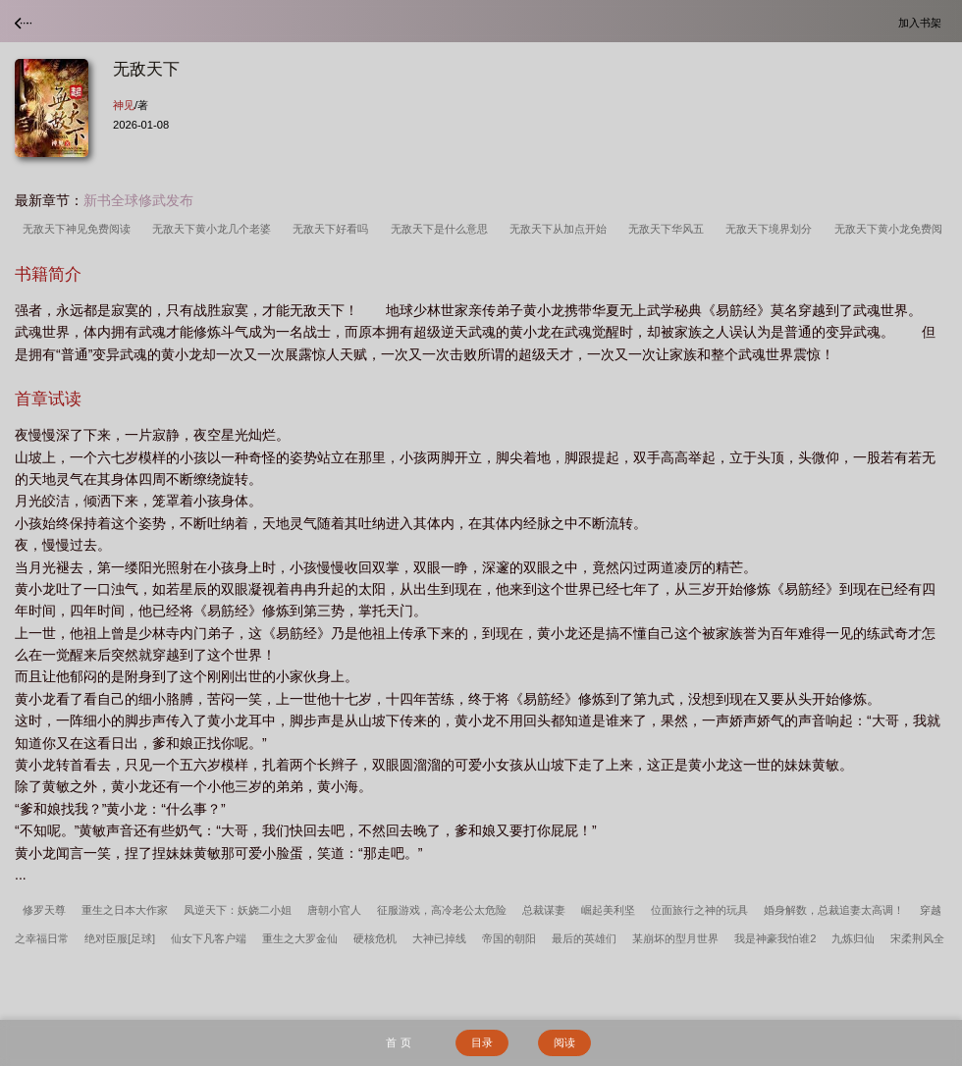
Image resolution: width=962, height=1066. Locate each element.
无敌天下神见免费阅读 (79, 229)
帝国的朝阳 (509, 938)
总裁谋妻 (543, 910)
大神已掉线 (439, 938)
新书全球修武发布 (138, 200)
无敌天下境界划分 (771, 229)
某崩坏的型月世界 (675, 938)
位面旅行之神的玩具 (699, 910)
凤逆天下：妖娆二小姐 (238, 910)
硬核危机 (375, 938)
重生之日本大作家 (124, 910)
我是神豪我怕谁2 (775, 938)
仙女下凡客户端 (208, 938)
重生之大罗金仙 (300, 938)
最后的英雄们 (584, 938)
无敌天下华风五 (669, 229)
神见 (123, 105)
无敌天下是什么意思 (442, 229)
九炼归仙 (853, 938)
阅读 (564, 1042)
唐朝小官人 (334, 910)
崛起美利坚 (608, 910)
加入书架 (922, 22)
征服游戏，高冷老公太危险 (442, 910)
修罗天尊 (44, 910)
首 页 (398, 1042)
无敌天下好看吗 (333, 229)
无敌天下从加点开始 (561, 229)
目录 (482, 1042)
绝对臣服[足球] (119, 938)
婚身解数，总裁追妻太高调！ (834, 910)
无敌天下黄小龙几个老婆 (214, 229)
